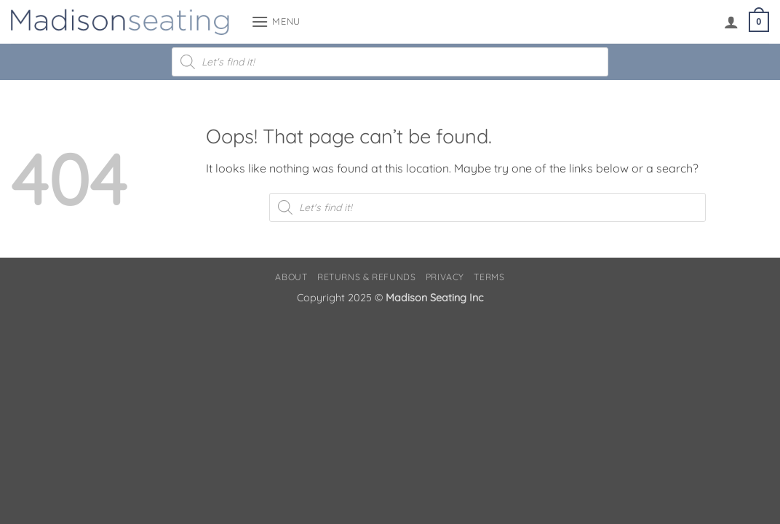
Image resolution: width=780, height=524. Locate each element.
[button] (276, 21)
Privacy (445, 276)
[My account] (731, 22)
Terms (489, 276)
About (291, 276)
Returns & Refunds (366, 276)
